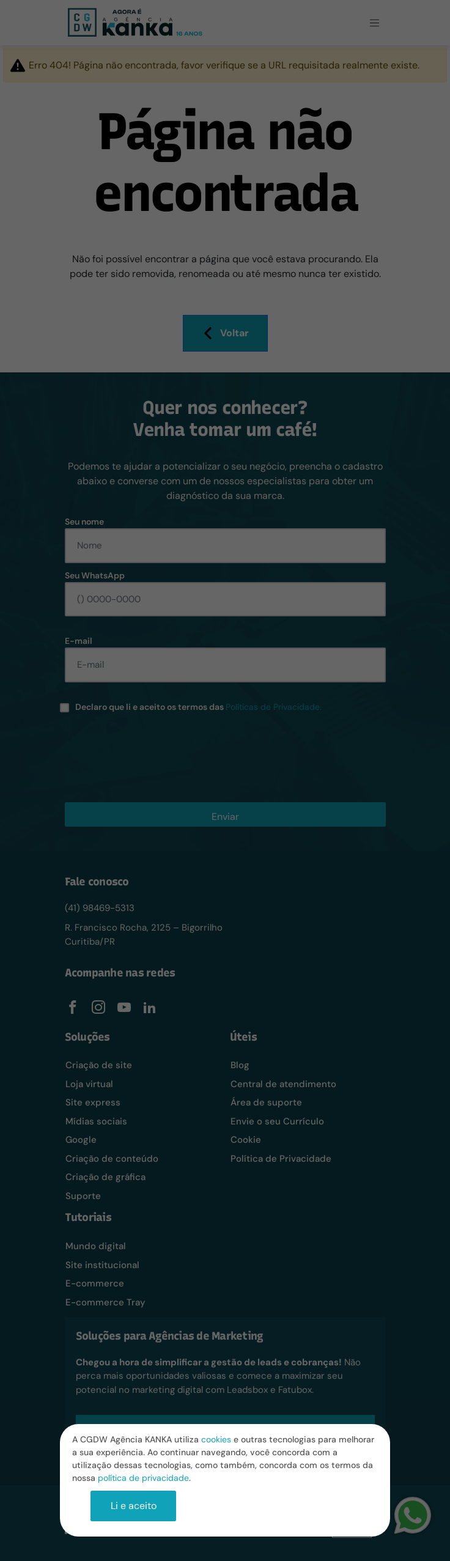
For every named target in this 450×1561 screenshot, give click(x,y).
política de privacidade (143, 1477)
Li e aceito (134, 1505)
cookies (216, 1439)
